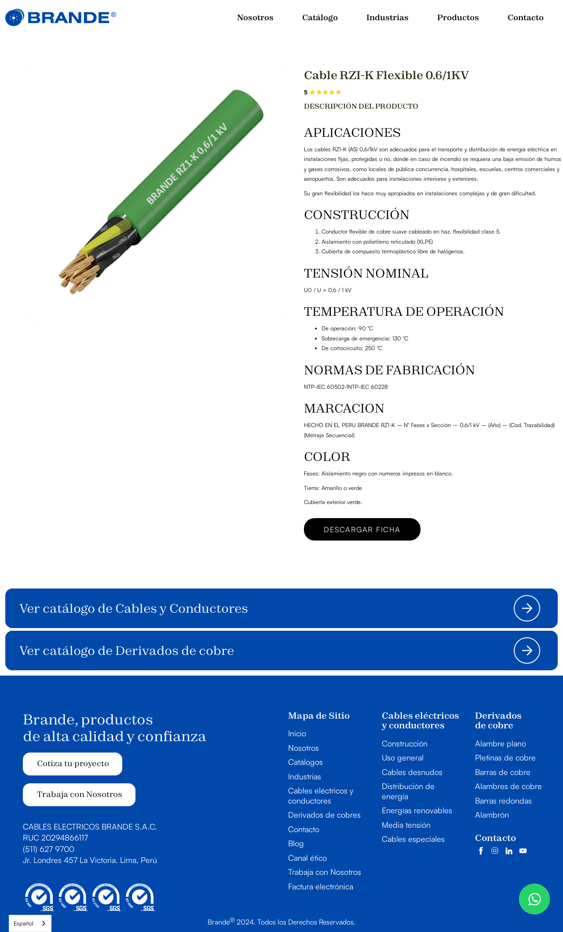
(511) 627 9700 (48, 849)
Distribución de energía (408, 791)
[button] (387, 18)
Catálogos (305, 762)
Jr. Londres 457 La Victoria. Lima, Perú (90, 860)
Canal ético (307, 858)
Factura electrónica (320, 886)
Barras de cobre (502, 772)
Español (23, 923)
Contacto (303, 829)
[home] (61, 17)
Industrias (304, 776)
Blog (296, 843)
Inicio (297, 733)
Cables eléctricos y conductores (320, 795)
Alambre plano (500, 743)
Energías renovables (417, 810)
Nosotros (303, 748)
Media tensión (406, 825)
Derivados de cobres (324, 814)
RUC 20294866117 (55, 837)
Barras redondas (503, 800)
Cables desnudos (412, 772)
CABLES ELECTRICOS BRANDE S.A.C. (90, 826)
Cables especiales (413, 839)
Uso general (403, 757)
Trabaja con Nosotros (79, 794)
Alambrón (492, 814)
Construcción (405, 743)
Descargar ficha (362, 529)
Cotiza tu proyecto (73, 763)
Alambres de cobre (508, 786)
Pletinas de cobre (505, 757)
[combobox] (30, 923)
